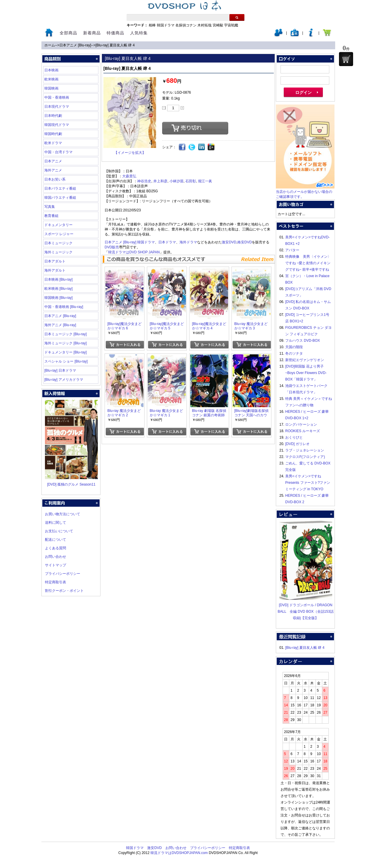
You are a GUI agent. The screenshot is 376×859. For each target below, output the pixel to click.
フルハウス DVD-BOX (302, 340)
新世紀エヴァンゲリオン (304, 360)
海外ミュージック (58, 252)
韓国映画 (51, 88)
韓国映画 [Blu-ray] (58, 298)
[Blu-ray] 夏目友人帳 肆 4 (115, 45)
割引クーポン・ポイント (64, 591)
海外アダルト (55, 270)
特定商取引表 (55, 582)
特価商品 (115, 33)
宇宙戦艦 (231, 25)
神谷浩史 (144, 181)
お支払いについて (59, 531)
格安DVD (244, 242)
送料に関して (55, 523)
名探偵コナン (186, 25)
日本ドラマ (167, 242)
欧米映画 (51, 79)
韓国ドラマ (165, 25)
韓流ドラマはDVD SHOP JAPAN (134, 252)
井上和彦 (160, 181)
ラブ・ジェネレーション (304, 450)
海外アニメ (53, 170)
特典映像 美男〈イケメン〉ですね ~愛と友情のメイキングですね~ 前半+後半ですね (308, 263)
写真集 (49, 207)
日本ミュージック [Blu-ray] (65, 334)
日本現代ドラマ (56, 107)
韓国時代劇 (53, 134)
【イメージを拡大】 (130, 153)
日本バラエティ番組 (60, 188)
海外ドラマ (188, 242)
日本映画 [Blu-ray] (58, 279)
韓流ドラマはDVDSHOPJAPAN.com (179, 853)
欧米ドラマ (53, 143)
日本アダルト (55, 261)
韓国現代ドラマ (56, 125)
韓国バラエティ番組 (60, 198)
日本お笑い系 (55, 179)
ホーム (49, 45)
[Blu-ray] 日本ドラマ (60, 370)
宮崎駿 (218, 25)
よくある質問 (55, 548)
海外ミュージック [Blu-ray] (65, 343)
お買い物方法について (62, 514)
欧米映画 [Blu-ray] (58, 289)
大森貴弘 (129, 176)
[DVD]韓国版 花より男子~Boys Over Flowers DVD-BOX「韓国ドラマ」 (306, 372)
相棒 (152, 25)
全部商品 (68, 33)
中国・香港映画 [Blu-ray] (63, 307)
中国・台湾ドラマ (58, 152)
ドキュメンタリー (58, 225)
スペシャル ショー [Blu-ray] (66, 361)
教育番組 (51, 216)
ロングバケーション (301, 424)
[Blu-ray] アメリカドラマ (63, 380)
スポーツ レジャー (58, 234)
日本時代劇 (53, 116)
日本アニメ (53, 161)
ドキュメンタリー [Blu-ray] (65, 352)
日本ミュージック (58, 243)
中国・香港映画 (56, 97)
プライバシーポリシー (62, 574)
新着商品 (92, 33)
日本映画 (51, 70)
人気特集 (139, 33)
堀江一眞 (205, 181)
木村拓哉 (204, 25)
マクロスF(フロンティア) (305, 457)
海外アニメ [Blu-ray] (60, 325)
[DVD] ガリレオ (297, 444)
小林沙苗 (176, 181)
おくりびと (294, 437)
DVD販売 (112, 247)
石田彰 (190, 181)
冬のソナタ (294, 353)
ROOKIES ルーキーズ (302, 431)
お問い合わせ (55, 557)
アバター (292, 250)
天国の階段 (294, 347)
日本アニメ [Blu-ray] (75, 45)
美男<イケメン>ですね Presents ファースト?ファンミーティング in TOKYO (307, 482)
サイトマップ (55, 565)
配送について (55, 540)
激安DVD (229, 242)
